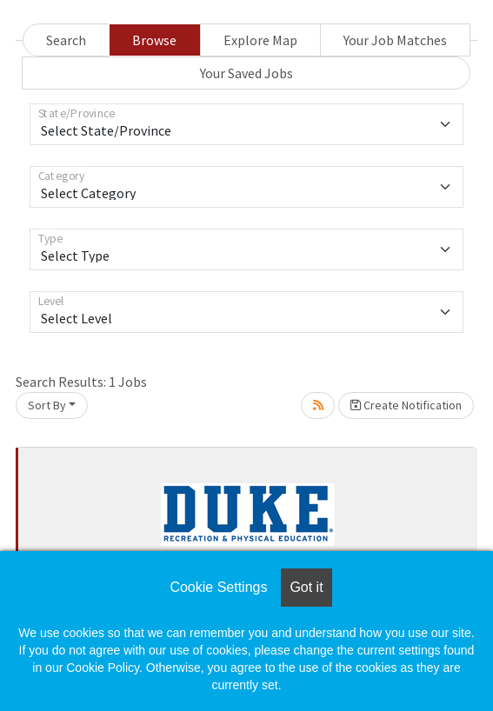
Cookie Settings (218, 587)
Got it (306, 587)
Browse (154, 40)
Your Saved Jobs (246, 73)
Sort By (47, 405)
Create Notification (406, 405)
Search (66, 40)
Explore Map (260, 40)
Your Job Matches (395, 40)
